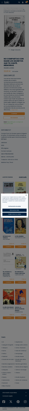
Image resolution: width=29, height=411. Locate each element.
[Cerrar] (26, 195)
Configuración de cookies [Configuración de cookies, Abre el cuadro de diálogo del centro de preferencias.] (14, 206)
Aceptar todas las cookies (14, 214)
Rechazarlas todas (14, 210)
